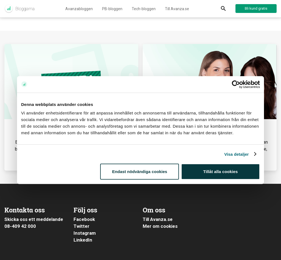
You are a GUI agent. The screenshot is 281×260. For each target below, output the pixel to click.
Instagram (85, 233)
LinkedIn (83, 240)
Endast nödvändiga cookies (139, 171)
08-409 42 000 (20, 226)
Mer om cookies (160, 226)
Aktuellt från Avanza (19, 8)
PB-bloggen (112, 9)
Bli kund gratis (256, 8)
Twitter (81, 226)
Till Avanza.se (177, 9)
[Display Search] (223, 9)
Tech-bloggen (144, 9)
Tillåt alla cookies (220, 171)
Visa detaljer (236, 154)
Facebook (84, 219)
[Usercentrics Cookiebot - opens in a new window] (236, 84)
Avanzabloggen (79, 9)
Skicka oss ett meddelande (33, 219)
